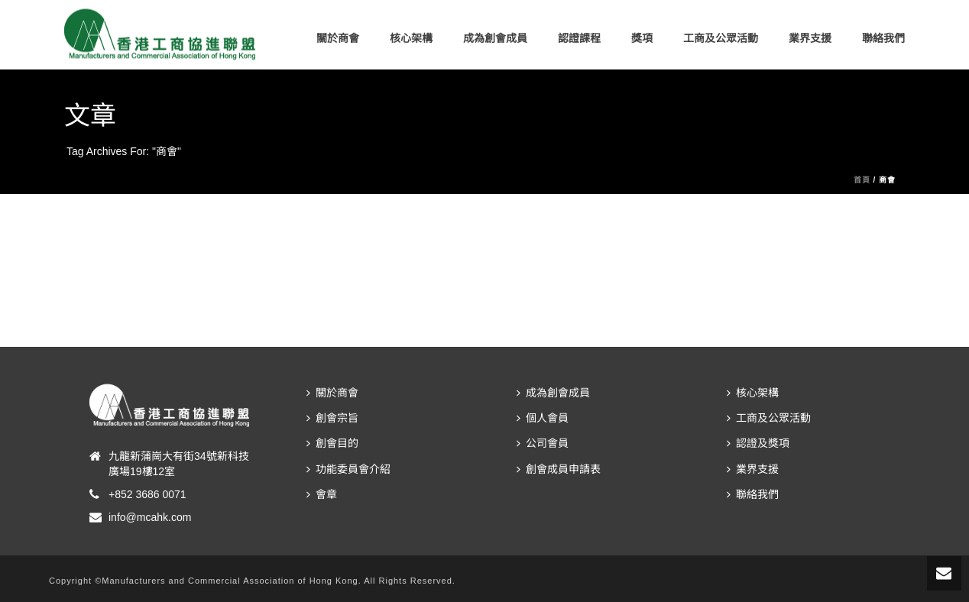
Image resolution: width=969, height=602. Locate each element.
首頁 (862, 180)
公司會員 (543, 443)
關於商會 (337, 38)
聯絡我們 (883, 38)
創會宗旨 (332, 418)
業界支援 (810, 38)
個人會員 (543, 418)
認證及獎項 (758, 443)
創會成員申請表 (559, 469)
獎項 (642, 38)
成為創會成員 (495, 38)
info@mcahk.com (150, 517)
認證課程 (579, 38)
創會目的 (332, 443)
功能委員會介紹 (348, 469)
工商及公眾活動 (720, 38)
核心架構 (411, 38)
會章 (321, 494)
